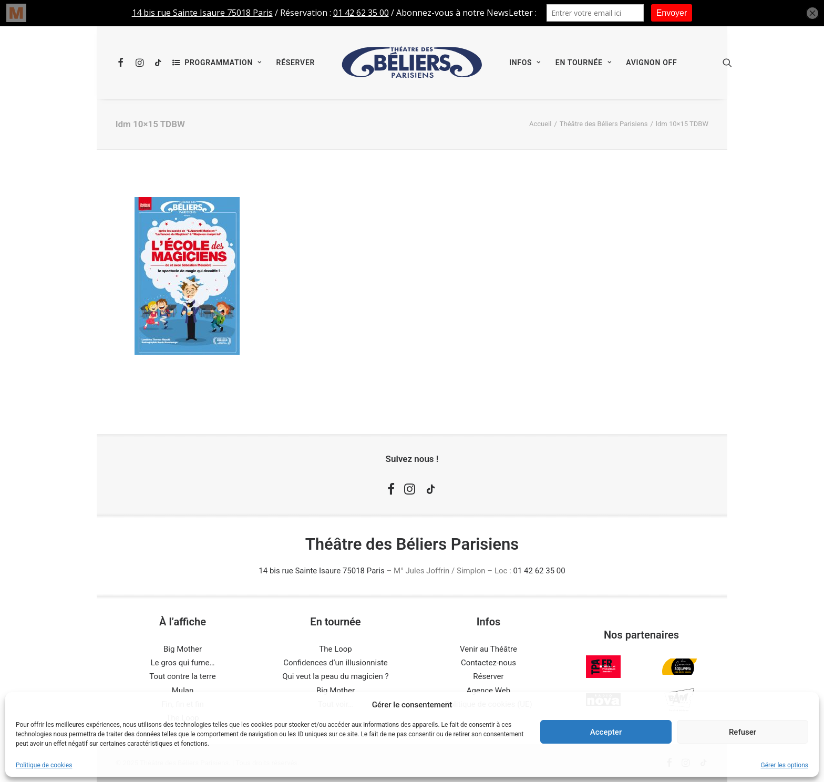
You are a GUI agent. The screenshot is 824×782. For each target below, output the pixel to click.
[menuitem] (123, 62)
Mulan (182, 690)
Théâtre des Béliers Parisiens (604, 124)
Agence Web (488, 690)
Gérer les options (784, 765)
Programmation (222, 62)
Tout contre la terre (182, 676)
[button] (123, 62)
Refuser (742, 732)
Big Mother (182, 649)
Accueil (540, 124)
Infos (525, 62)
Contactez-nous (488, 662)
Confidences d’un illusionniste (335, 662)
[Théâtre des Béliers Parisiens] (412, 62)
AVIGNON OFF (651, 62)
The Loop (335, 649)
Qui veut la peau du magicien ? (335, 676)
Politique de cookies (44, 765)
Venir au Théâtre (488, 649)
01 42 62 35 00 (539, 570)
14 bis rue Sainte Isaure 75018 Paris (321, 570)
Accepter (606, 732)
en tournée (583, 62)
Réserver (295, 62)
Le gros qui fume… (183, 662)
